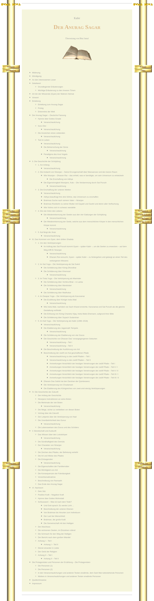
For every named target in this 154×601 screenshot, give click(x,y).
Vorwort (35, 97)
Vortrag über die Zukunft (48, 413)
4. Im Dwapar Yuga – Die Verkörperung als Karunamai (61, 296)
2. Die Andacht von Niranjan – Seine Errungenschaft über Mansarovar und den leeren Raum (77, 172)
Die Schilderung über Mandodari (58, 285)
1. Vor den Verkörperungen (49, 243)
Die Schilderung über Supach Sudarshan (61, 317)
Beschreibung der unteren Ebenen (58, 509)
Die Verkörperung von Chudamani (58, 385)
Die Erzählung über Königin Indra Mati (60, 300)
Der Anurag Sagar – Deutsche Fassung (49, 115)
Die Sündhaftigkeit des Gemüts (51, 442)
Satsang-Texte (11, 218)
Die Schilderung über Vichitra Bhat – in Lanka (63, 282)
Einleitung (36, 101)
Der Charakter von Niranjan (49, 445)
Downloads (143, 467)
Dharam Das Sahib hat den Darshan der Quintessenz (67, 381)
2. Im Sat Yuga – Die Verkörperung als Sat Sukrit (59, 264)
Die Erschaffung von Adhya (61, 179)
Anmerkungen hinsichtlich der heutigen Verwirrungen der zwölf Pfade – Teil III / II (84, 378)
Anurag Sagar (143, 218)
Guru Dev (42, 126)
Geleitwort (36, 83)
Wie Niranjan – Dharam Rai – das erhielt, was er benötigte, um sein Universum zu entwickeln (84, 175)
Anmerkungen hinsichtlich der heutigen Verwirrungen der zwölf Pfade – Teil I (82, 363)
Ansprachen (11, 463)
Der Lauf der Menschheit (54, 516)
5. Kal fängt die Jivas (47, 232)
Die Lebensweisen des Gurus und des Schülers (58, 427)
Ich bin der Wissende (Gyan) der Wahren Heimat (53, 94)
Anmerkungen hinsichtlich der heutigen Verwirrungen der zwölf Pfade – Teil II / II (84, 371)
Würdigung (36, 76)
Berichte (10, 467)
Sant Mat (11, 211)
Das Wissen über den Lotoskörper (52, 434)
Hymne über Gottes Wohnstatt (51, 498)
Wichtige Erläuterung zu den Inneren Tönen (56, 90)
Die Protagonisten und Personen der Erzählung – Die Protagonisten (61, 562)
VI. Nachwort (37, 488)
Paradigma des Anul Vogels (55, 154)
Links (143, 70)
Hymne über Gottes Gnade (49, 119)
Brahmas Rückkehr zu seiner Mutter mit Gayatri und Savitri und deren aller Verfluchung (81, 204)
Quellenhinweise (39, 580)
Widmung (36, 73)
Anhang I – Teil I (45, 541)
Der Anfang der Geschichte (49, 395)
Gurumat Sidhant (143, 215)
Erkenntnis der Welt (46, 112)
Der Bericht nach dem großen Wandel (54, 537)
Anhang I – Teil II (51, 544)
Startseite (11, 67)
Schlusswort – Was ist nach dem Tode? (55, 502)
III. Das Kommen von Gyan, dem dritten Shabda (52, 239)
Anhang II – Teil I (45, 555)
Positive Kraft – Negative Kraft (51, 495)
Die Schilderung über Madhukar (57, 292)
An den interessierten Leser (44, 80)
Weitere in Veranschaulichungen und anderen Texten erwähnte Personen (69, 576)
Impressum (37, 583)
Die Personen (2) (45, 569)
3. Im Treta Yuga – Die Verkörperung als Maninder (59, 278)
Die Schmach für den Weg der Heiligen (54, 534)
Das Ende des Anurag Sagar (50, 484)
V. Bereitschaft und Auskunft (44, 431)
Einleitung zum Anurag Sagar (50, 104)
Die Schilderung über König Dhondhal (60, 268)
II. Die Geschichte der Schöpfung (46, 161)
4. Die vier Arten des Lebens (50, 211)
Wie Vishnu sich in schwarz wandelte (59, 207)
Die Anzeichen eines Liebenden (51, 133)
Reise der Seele (143, 222)
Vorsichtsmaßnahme (47, 477)
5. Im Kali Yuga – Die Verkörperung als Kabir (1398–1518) (63, 321)
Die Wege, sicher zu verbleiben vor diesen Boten (59, 410)
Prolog (41, 108)
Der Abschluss (44, 527)
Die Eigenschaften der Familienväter (53, 466)
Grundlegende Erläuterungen (50, 87)
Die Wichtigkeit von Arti (48, 470)
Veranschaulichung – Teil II (61, 346)
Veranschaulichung (52, 122)
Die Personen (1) (45, 566)
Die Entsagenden (45, 459)
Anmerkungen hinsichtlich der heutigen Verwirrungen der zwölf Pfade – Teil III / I (84, 374)
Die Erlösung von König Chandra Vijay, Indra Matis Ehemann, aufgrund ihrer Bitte (79, 314)
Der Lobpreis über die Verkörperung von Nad (57, 417)
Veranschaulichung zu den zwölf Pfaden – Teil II (70, 360)
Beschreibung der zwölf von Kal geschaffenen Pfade (66, 353)
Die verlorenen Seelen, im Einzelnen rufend (56, 530)
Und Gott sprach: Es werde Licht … (59, 505)
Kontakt (143, 67)
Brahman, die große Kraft (55, 520)
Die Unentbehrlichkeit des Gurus (52, 420)
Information (11, 70)
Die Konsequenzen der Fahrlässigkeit (54, 473)
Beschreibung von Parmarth (50, 481)
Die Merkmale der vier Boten (50, 402)
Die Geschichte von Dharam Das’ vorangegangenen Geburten (70, 339)
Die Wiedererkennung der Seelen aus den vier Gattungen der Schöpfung (75, 215)
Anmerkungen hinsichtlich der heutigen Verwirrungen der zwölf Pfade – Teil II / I (84, 367)
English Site (143, 463)
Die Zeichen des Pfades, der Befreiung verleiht (58, 452)
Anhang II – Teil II (51, 559)
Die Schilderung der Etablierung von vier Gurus (64, 335)
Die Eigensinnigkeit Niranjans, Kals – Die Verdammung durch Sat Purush (75, 183)
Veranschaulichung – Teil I (61, 342)
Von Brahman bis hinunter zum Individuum (62, 512)
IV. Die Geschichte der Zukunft (45, 392)
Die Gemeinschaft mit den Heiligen (59, 523)
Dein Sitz (42, 491)
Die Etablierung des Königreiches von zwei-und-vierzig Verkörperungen (74, 388)
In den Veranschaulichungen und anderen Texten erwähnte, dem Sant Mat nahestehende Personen (80, 573)
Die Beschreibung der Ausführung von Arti (62, 349)
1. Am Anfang (43, 165)
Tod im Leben (44, 140)
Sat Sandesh (143, 211)
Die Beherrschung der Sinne (56, 147)
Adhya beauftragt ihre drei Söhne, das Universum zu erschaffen (71, 197)
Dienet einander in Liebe (48, 548)
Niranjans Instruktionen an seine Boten (54, 399)
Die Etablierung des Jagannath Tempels (61, 328)
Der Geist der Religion (47, 552)
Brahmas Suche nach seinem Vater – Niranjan (63, 200)
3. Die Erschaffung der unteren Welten (54, 190)
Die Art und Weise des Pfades (51, 456)
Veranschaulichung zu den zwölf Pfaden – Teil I (70, 356)
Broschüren (11, 215)
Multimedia (11, 222)
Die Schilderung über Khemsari (57, 271)
